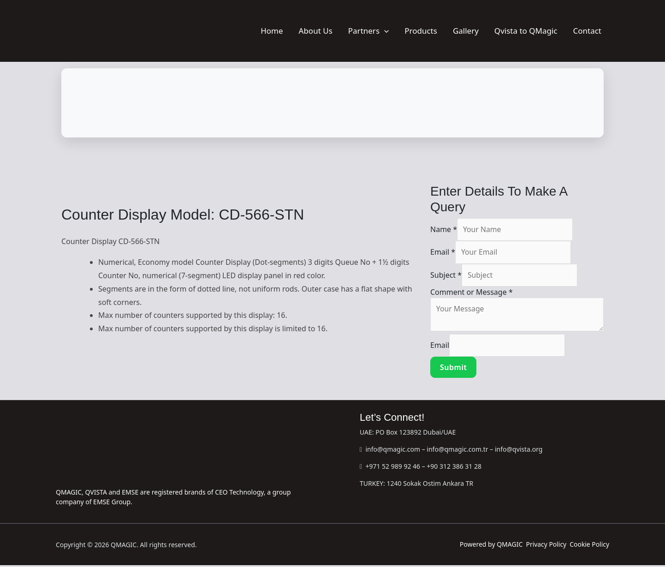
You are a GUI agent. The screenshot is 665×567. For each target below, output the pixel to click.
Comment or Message (471, 293)
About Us (315, 30)
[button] (384, 30)
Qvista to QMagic (526, 30)
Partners (368, 30)
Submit (453, 369)
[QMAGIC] (102, 30)
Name (443, 230)
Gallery (466, 30)
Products (420, 30)
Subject (446, 276)
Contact (587, 30)
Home (272, 30)
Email (442, 253)
